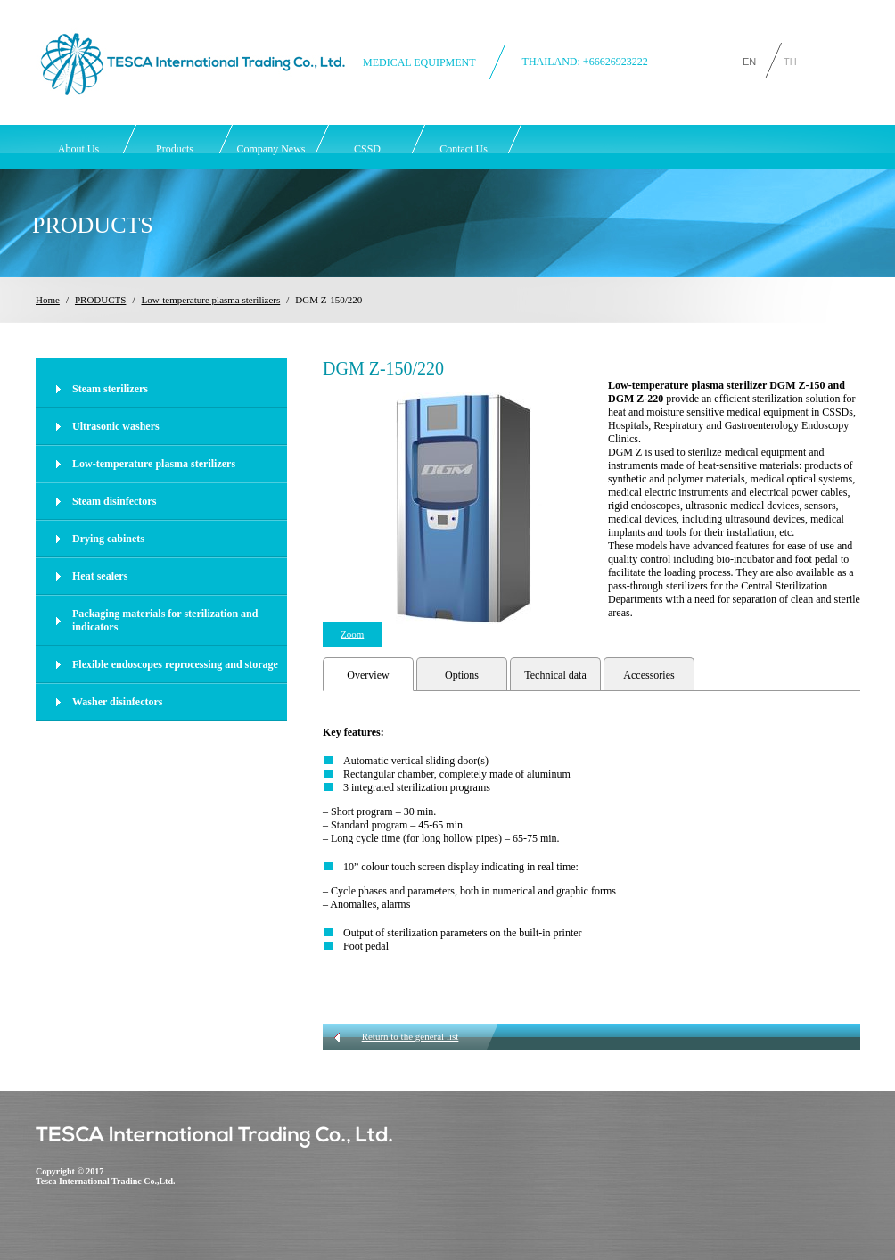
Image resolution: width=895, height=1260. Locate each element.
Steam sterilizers (110, 389)
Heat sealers (99, 576)
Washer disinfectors (117, 702)
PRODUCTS (100, 299)
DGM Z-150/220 (328, 299)
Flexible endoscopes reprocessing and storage (175, 664)
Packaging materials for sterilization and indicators (165, 620)
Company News (271, 149)
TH (790, 59)
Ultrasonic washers (116, 426)
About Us (78, 149)
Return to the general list (410, 1036)
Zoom (352, 634)
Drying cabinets (108, 538)
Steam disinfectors (114, 501)
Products (174, 149)
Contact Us (463, 149)
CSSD (367, 149)
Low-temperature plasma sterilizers (210, 299)
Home (48, 299)
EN (749, 59)
